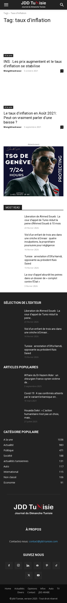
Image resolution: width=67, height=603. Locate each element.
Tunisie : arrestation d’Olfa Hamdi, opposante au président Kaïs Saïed (43, 260)
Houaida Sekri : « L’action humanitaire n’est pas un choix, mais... (41, 414)
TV (58, 588)
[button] (6, 5)
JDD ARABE (44, 592)
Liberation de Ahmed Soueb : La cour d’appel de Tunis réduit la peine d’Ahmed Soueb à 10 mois (42, 220)
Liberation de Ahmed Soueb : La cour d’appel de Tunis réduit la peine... (42, 314)
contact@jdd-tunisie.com (43, 541)
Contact (31, 592)
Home (8, 588)
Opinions (32, 588)
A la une (8, 55)
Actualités (19, 588)
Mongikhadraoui (12, 70)
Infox (42, 588)
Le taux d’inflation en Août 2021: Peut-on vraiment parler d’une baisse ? (30, 117)
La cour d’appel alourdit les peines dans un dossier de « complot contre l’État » (43, 278)
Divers (21, 592)
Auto (51, 588)
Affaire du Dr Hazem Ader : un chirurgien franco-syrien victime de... (42, 379)
